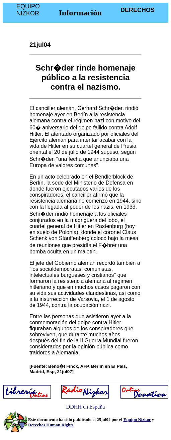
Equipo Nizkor (137, 419)
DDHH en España (85, 407)
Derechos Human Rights (51, 424)
